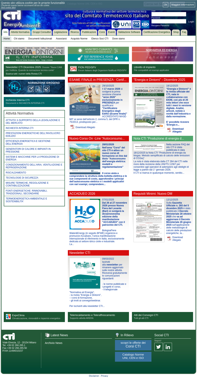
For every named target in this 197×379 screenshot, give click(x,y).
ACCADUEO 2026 (82, 193)
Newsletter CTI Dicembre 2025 (23, 67)
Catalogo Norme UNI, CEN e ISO (133, 356)
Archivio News (54, 343)
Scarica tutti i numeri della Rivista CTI (24, 74)
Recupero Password (160, 25)
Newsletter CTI (79, 252)
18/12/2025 (172, 85)
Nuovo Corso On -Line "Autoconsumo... (97, 138)
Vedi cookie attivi (8, 8)
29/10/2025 (108, 85)
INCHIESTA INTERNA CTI (19, 128)
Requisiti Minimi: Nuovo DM (153, 193)
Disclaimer (94, 376)
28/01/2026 (108, 144)
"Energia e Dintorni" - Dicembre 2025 (159, 79)
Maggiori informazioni (182, 4)
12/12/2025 (172, 199)
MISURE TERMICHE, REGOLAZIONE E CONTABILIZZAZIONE (27, 184)
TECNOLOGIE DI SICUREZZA (22, 177)
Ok (165, 4)
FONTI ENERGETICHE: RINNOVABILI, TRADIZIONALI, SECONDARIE (26, 192)
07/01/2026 (108, 199)
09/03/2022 (108, 258)
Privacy (104, 376)
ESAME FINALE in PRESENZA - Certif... (97, 79)
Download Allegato (85, 127)
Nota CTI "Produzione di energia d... (159, 138)
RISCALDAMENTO (16, 172)
